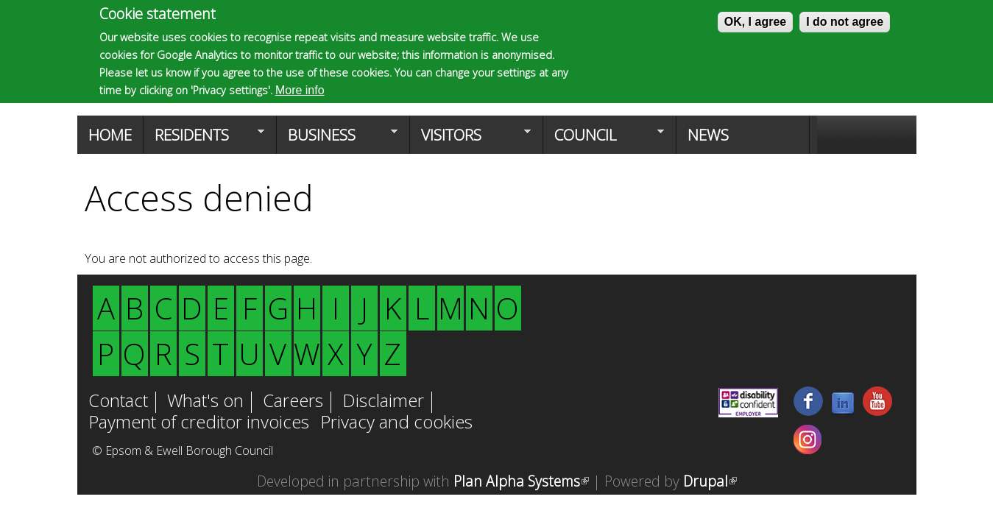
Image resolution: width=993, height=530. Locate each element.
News (708, 134)
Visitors (470, 139)
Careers (293, 402)
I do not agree (844, 21)
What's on (205, 402)
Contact (118, 402)
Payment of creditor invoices (198, 423)
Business (337, 139)
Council (603, 139)
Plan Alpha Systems (521, 481)
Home (110, 134)
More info (300, 90)
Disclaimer (383, 402)
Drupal (710, 481)
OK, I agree (755, 21)
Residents (204, 139)
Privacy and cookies (396, 423)
